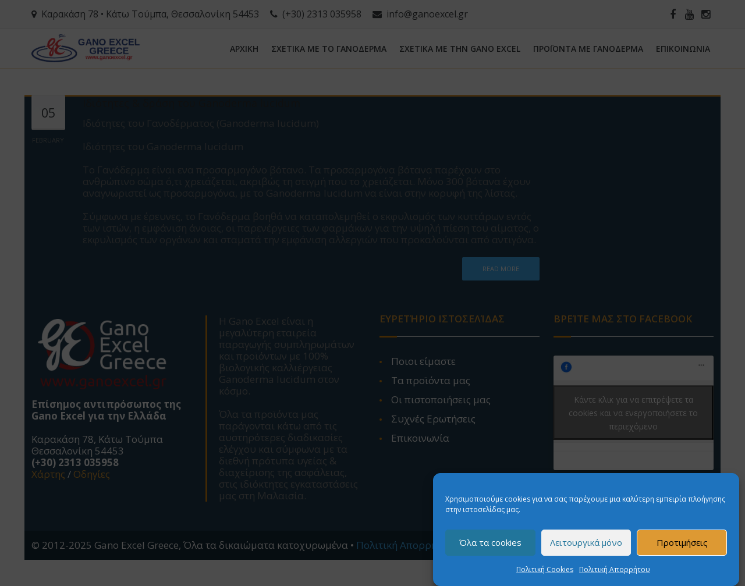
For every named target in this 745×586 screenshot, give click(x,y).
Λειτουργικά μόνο (586, 546)
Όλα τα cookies (490, 546)
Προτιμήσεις (682, 546)
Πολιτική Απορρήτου (614, 572)
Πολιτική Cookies (544, 572)
